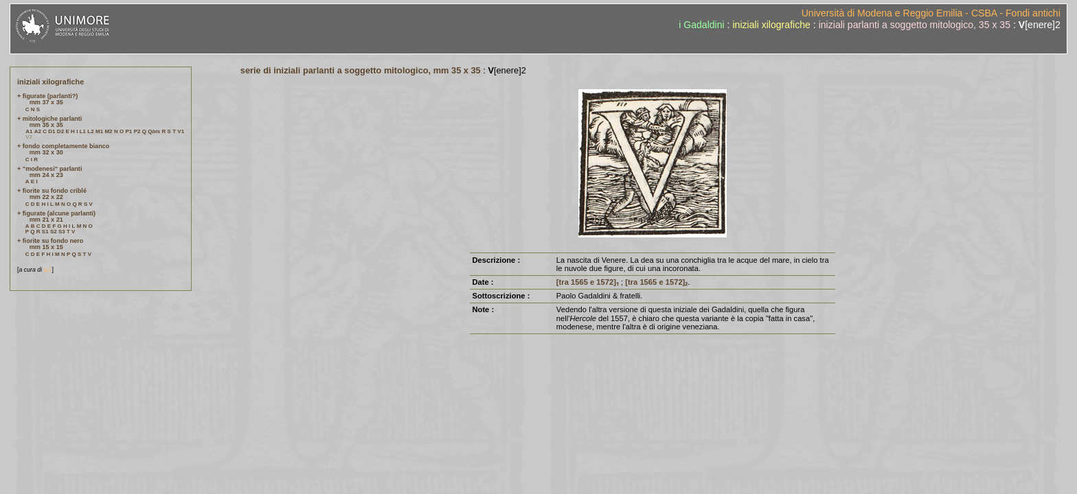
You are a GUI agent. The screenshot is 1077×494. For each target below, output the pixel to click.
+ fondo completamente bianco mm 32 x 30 (63, 149)
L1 (83, 131)
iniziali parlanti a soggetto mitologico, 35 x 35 (914, 24)
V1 (180, 131)
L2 (90, 131)
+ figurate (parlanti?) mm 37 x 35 (47, 99)
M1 (99, 131)
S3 (61, 231)
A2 (37, 131)
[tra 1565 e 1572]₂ (656, 282)
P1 (129, 131)
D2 (60, 131)
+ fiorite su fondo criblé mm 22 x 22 (52, 193)
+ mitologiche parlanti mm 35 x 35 (49, 121)
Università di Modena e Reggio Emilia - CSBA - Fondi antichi (931, 13)
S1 (45, 231)
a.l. (48, 269)
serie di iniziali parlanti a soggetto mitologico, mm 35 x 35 (360, 70)
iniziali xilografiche (771, 24)
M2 (108, 131)
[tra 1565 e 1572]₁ (587, 282)
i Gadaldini (702, 24)
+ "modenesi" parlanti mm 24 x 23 (49, 171)
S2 (53, 231)
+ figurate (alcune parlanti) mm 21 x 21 (56, 216)
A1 (28, 131)
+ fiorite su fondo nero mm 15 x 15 (50, 243)
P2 (137, 131)
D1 (51, 131)
